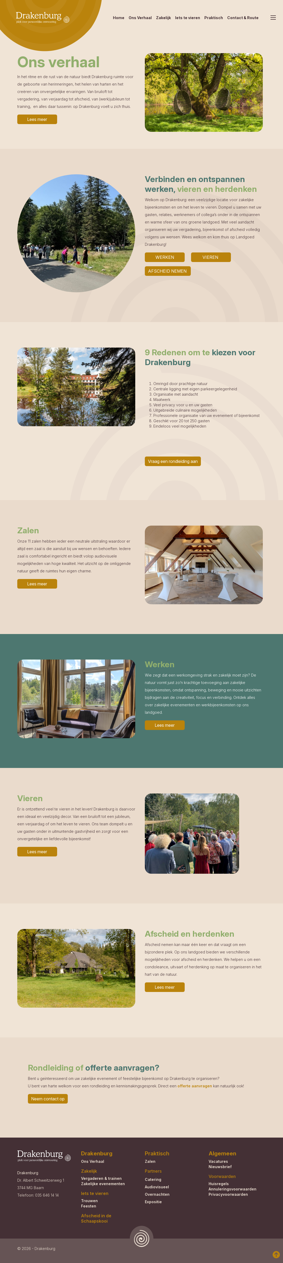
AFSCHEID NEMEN (168, 271)
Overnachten (157, 1194)
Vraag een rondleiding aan (173, 461)
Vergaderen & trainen (101, 1178)
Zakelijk (163, 17)
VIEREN (210, 257)
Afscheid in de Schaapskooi (96, 1218)
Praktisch (213, 17)
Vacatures (218, 1161)
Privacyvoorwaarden (228, 1194)
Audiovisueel (157, 1187)
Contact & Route (243, 17)
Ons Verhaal (140, 17)
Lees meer (37, 119)
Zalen (150, 1161)
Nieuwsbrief (220, 1166)
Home (118, 17)
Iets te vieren (187, 17)
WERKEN (164, 257)
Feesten (88, 1206)
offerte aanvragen (195, 1086)
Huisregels (219, 1183)
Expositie (153, 1201)
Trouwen (89, 1200)
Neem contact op (48, 1098)
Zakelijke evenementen (103, 1183)
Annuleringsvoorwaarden (232, 1189)
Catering (153, 1179)
